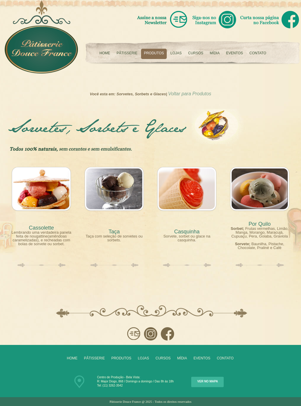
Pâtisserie (127, 53)
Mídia (215, 53)
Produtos (154, 53)
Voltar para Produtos (189, 93)
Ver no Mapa (207, 381)
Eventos (234, 53)
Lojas (175, 53)
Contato (257, 53)
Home (104, 53)
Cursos (195, 53)
